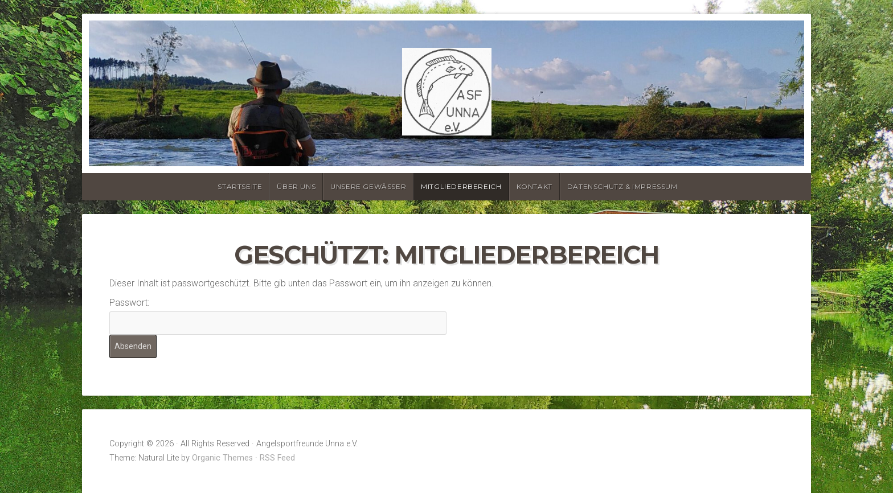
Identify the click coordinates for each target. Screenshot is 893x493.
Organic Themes (222, 458)
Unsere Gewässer (368, 186)
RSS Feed (277, 458)
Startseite (240, 186)
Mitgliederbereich (461, 186)
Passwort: (277, 315)
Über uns (296, 186)
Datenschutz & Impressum (622, 186)
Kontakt (534, 186)
